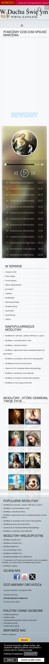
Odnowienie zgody (10, 623)
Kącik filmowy (10, 315)
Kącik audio (9, 311)
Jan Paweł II (9, 289)
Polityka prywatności (11, 614)
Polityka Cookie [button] (25, 650)
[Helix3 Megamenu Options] (22, 26)
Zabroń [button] (10, 660)
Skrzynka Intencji (11, 306)
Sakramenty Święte (12, 302)
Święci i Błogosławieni (13, 285)
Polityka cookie (9, 617)
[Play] (24, 173)
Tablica (8, 319)
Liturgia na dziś (10, 272)
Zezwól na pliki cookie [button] (31, 660)
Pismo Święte (10, 276)
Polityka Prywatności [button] (13, 654)
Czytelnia (8, 293)
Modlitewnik (9, 298)
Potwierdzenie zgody (11, 626)
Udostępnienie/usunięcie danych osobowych (20, 620)
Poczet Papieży (10, 280)
